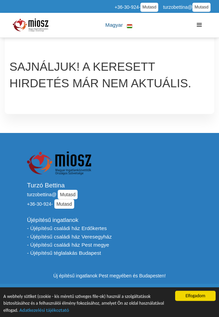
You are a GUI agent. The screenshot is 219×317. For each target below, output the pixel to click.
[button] (119, 25)
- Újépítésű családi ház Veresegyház (69, 237)
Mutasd (149, 7)
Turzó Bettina (46, 185)
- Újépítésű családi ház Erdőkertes (67, 228)
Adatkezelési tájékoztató (44, 311)
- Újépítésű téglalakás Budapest (64, 253)
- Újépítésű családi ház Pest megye (68, 245)
